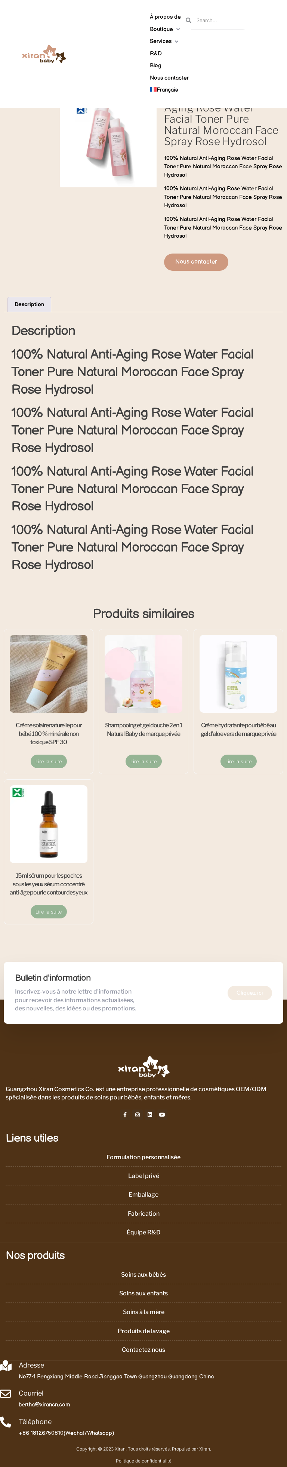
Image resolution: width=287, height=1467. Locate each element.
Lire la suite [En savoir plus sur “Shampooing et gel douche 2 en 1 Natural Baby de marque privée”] (143, 761)
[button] (165, 30)
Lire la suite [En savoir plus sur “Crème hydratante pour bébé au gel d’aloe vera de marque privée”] (238, 761)
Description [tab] (29, 304)
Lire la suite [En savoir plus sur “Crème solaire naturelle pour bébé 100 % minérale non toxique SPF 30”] (49, 761)
